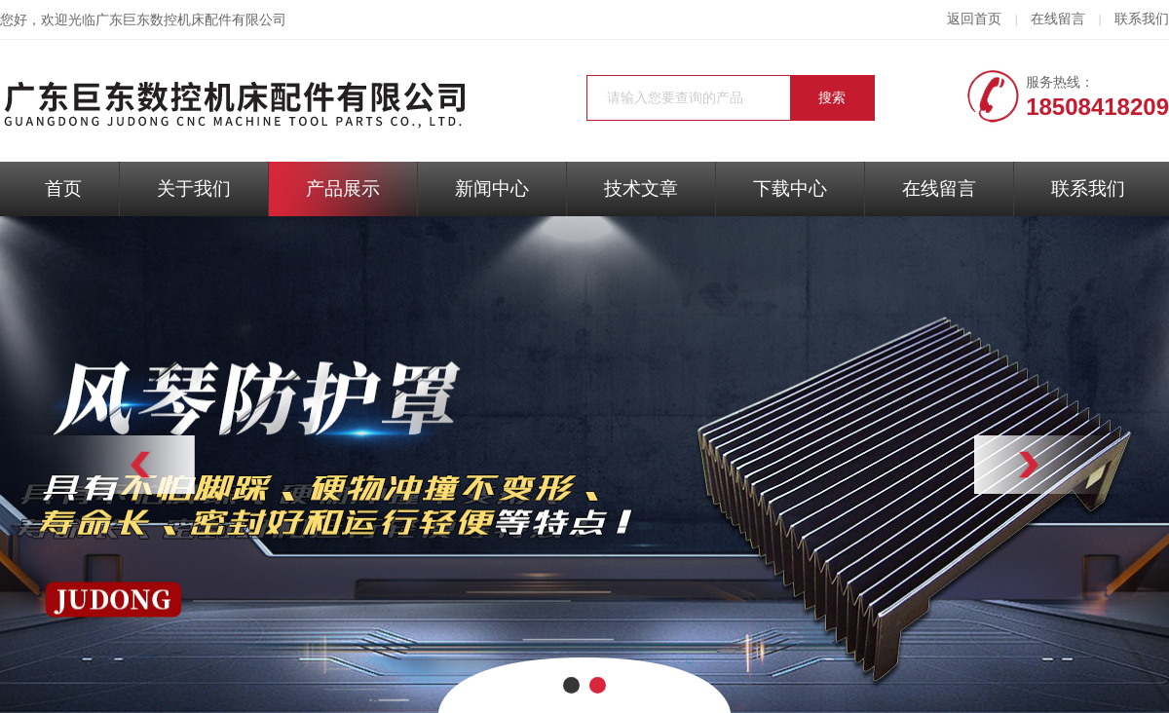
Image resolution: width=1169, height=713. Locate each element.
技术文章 (641, 188)
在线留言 (1058, 19)
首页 (63, 188)
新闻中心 (492, 188)
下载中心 (790, 188)
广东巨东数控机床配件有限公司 (190, 20)
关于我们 (194, 188)
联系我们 (1141, 19)
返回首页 (974, 19)
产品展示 (343, 188)
